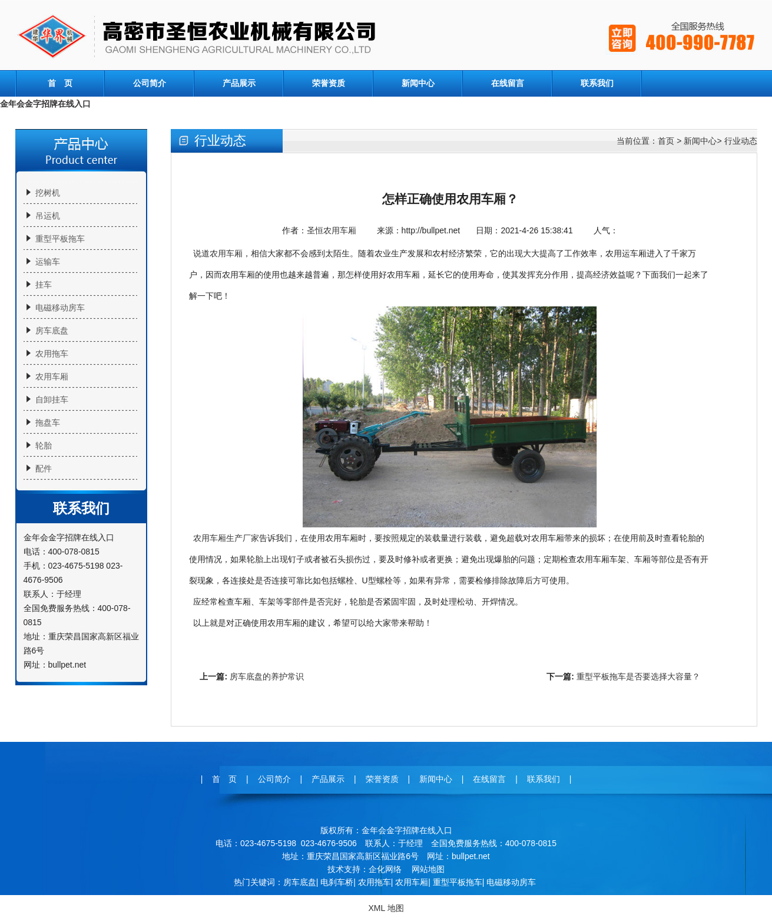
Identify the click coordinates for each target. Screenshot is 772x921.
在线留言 (507, 83)
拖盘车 (47, 422)
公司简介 (149, 83)
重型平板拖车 (60, 238)
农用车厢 (51, 376)
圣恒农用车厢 (331, 230)
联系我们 (597, 83)
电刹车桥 (336, 882)
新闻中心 (418, 83)
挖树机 (47, 192)
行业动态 (740, 141)
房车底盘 (51, 330)
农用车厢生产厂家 (226, 538)
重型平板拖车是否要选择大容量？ (638, 676)
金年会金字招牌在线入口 (45, 103)
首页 (666, 141)
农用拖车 (51, 353)
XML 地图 (385, 908)
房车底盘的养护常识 (267, 676)
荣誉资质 (328, 83)
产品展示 (239, 83)
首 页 (60, 83)
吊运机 (47, 215)
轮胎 (43, 445)
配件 (43, 468)
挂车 (43, 284)
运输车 (47, 261)
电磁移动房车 (60, 307)
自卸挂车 (51, 399)
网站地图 (428, 869)
